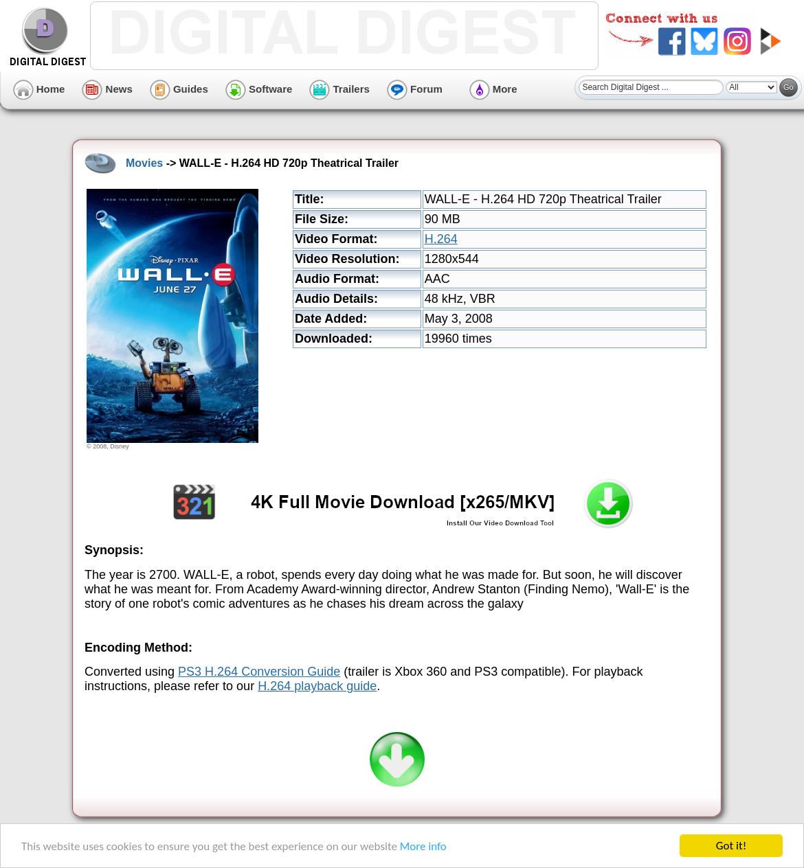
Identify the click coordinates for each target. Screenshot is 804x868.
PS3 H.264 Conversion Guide (259, 671)
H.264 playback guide (317, 686)
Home (39, 89)
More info (423, 846)
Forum (415, 89)
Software (259, 89)
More (493, 89)
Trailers (339, 89)
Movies (144, 163)
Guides (179, 89)
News (107, 89)
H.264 (441, 239)
